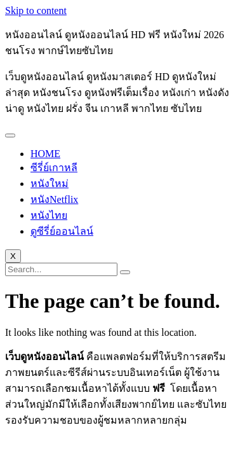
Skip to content (36, 10)
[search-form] (61, 269)
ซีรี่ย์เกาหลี (53, 167)
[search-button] (125, 272)
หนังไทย (48, 215)
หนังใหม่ (49, 183)
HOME (45, 153)
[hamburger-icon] (10, 135)
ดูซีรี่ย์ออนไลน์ (61, 231)
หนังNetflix (54, 199)
